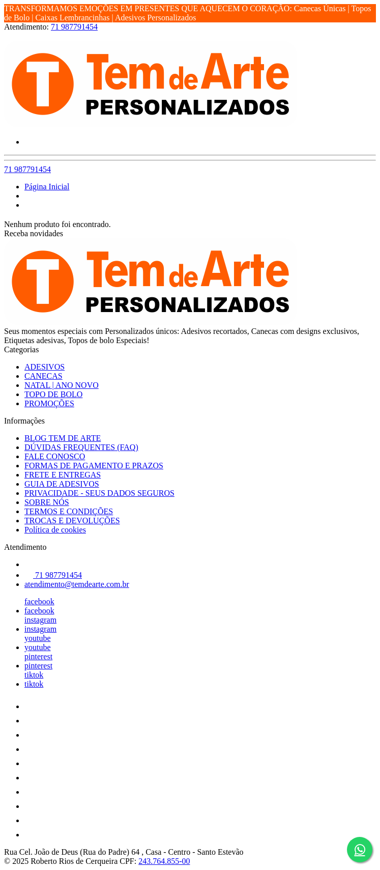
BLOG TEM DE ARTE (62, 438)
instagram (40, 619)
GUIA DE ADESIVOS (61, 484)
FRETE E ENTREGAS (62, 474)
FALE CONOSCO (54, 456)
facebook (39, 601)
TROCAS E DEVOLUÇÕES (72, 520)
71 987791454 (74, 26)
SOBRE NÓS (46, 502)
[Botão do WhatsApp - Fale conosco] (359, 849)
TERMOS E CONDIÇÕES (68, 511)
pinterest (38, 656)
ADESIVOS (44, 366)
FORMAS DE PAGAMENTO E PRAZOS (93, 465)
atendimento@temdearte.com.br (76, 584)
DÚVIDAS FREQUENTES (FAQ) (81, 447)
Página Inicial (46, 186)
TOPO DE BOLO (53, 394)
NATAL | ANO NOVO (61, 385)
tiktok (33, 674)
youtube (37, 638)
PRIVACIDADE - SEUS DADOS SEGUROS (99, 493)
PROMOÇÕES (49, 403)
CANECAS (43, 376)
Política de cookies (55, 529)
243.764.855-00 (164, 861)
